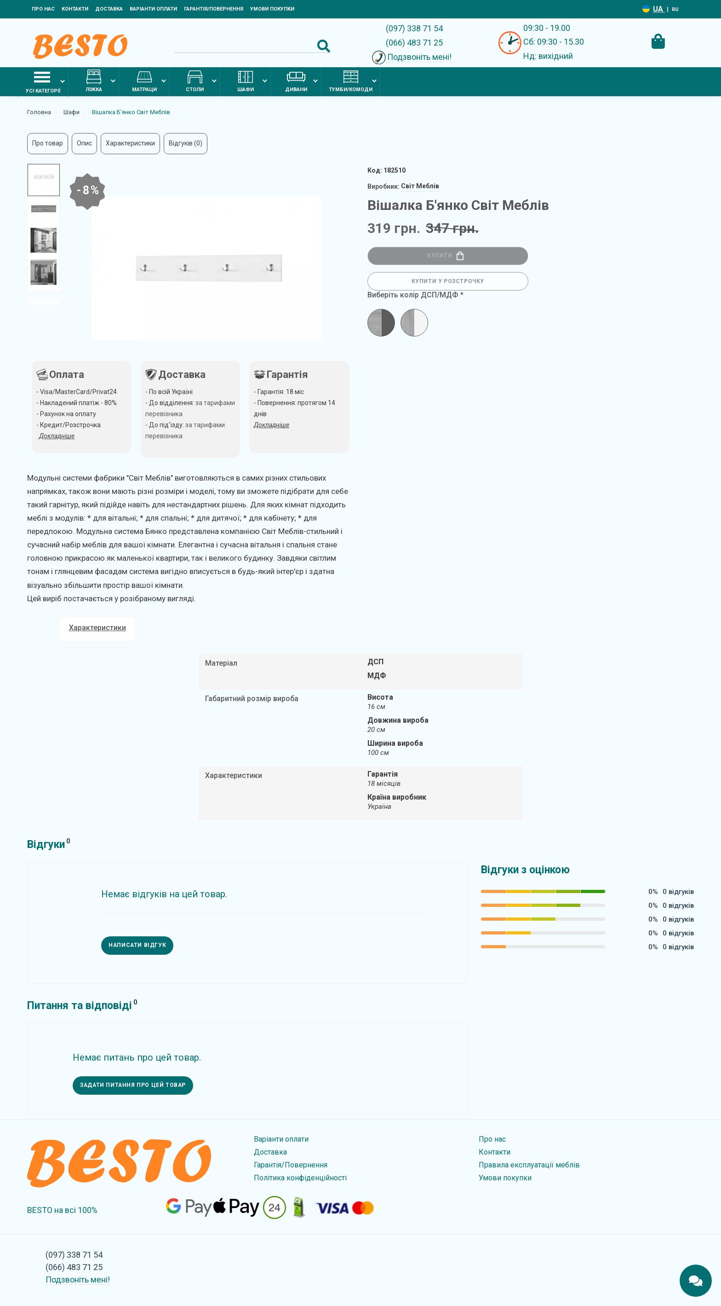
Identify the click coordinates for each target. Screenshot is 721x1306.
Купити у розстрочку (448, 281)
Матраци (144, 81)
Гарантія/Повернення (213, 9)
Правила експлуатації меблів (529, 1161)
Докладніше (271, 425)
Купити (445, 255)
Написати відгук (138, 942)
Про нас (43, 9)
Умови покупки (272, 9)
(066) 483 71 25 (414, 42)
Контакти (75, 9)
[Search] (252, 46)
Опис (84, 143)
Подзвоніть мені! (419, 57)
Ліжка (94, 81)
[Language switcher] (646, 9)
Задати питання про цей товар (134, 1082)
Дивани (296, 81)
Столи (195, 81)
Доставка (109, 9)
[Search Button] (324, 46)
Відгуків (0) (185, 143)
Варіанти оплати (153, 9)
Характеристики (130, 143)
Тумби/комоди (350, 81)
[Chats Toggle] (696, 1281)
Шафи (245, 81)
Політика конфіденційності (300, 1174)
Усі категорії (43, 81)
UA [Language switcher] (659, 9)
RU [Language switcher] (675, 9)
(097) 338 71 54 (414, 28)
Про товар (47, 143)
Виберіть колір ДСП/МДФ (412, 294)
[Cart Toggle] (658, 41)
